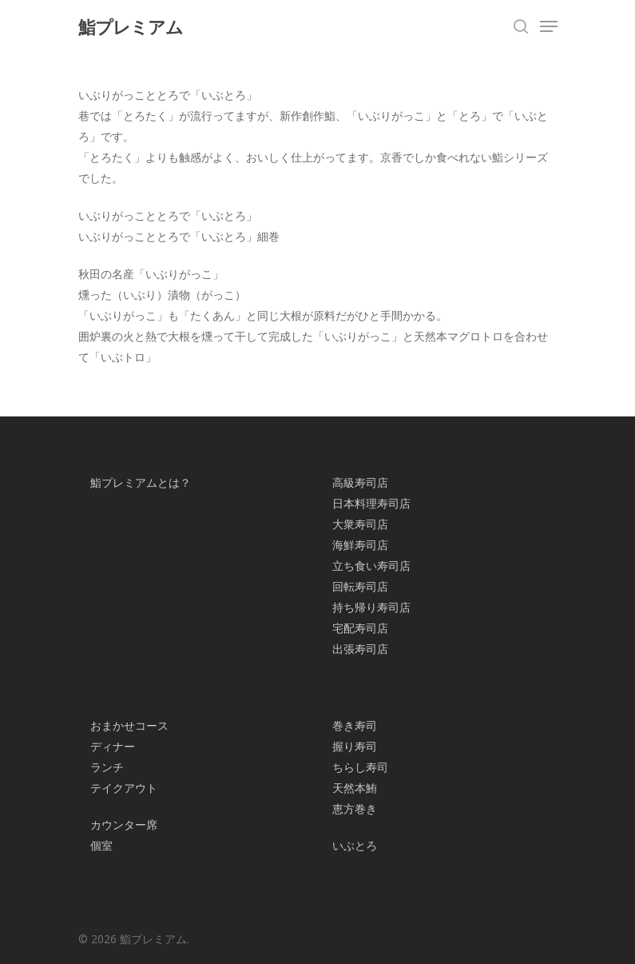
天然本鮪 (354, 787)
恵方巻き (354, 808)
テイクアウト (123, 787)
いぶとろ (354, 845)
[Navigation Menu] (549, 26)
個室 (101, 845)
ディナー (112, 746)
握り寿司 (354, 746)
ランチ (107, 767)
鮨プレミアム (130, 26)
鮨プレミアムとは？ (140, 482)
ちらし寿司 (360, 767)
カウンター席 (123, 824)
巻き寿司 (354, 725)
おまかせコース (129, 725)
